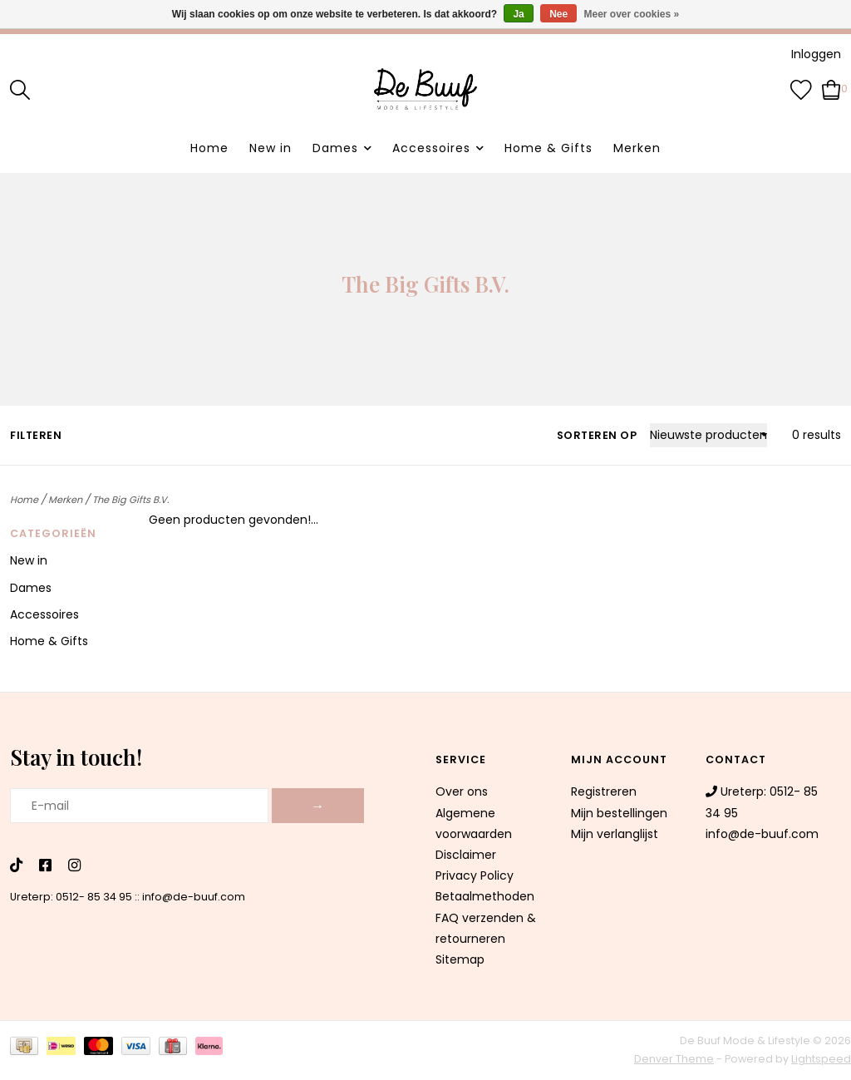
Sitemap (460, 959)
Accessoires (431, 148)
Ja (518, 14)
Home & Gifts (548, 148)
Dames (335, 148)
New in (270, 148)
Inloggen (816, 54)
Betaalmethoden (484, 896)
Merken (637, 148)
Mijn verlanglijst (614, 834)
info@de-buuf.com (193, 897)
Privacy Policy (474, 875)
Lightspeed (821, 1059)
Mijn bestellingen (619, 813)
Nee (558, 14)
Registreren (604, 791)
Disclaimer (465, 854)
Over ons (461, 791)
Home (209, 148)
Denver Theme (674, 1059)
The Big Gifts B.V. (130, 499)
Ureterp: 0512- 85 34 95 (71, 897)
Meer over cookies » (632, 14)
